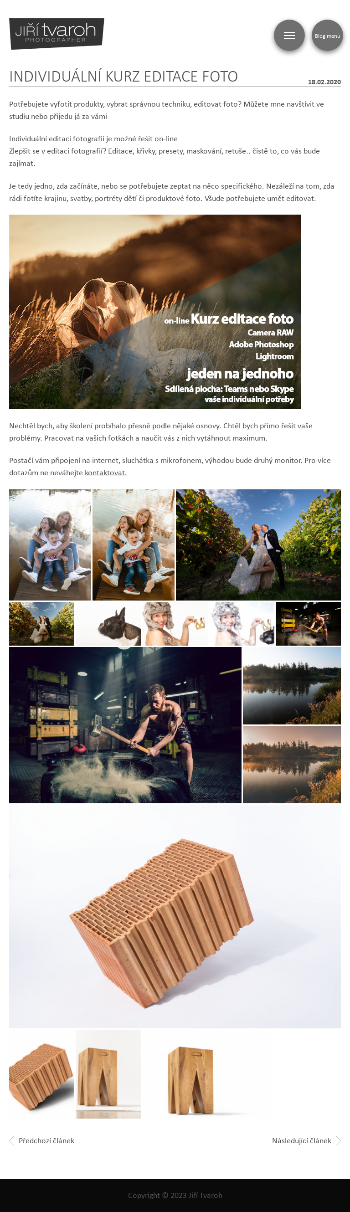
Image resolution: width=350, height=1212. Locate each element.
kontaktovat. (106, 472)
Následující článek (306, 1140)
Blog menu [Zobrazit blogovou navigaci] (327, 35)
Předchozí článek (41, 1140)
